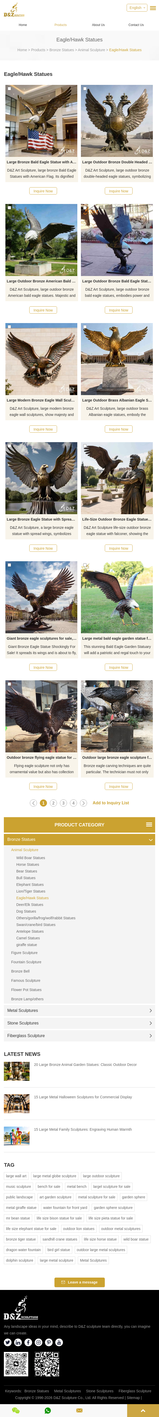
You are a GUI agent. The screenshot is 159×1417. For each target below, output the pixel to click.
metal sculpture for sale (96, 1197)
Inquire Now (43, 191)
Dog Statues (26, 911)
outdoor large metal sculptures (101, 1250)
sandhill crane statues (59, 1239)
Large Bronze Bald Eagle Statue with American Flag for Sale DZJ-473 (42, 162)
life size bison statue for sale (59, 1218)
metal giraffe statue (21, 1208)
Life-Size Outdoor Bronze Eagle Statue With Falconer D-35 (117, 519)
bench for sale (49, 1186)
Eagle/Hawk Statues (125, 50)
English (136, 8)
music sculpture (18, 1186)
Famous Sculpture (25, 980)
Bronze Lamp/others (27, 999)
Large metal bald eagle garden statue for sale (117, 638)
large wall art (16, 1176)
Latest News (22, 1054)
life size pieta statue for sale (111, 1218)
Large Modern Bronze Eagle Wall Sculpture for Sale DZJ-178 (42, 400)
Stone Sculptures (79, 1023)
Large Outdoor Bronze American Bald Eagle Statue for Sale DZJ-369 (42, 281)
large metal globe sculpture (54, 1176)
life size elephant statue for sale (31, 1229)
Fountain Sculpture (26, 962)
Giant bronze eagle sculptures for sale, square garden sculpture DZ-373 (42, 638)
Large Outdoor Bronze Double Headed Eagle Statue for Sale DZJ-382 (117, 162)
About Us (98, 25)
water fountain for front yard (65, 1208)
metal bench (77, 1186)
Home (23, 25)
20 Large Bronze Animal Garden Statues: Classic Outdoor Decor (85, 1065)
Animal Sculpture (91, 50)
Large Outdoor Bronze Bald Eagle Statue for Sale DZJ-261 (117, 281)
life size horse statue (100, 1239)
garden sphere (133, 1197)
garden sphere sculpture (113, 1208)
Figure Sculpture (24, 953)
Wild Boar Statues (30, 858)
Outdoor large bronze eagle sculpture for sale (117, 757)
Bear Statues (26, 871)
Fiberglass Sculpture (79, 1035)
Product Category (79, 824)
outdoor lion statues (79, 1229)
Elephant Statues (30, 885)
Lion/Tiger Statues (30, 891)
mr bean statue (18, 1218)
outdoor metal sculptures (121, 1229)
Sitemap (133, 1398)
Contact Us (136, 25)
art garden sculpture (56, 1197)
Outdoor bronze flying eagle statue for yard (42, 757)
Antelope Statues (30, 931)
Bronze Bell (20, 971)
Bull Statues (25, 878)
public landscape (19, 1197)
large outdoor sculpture (101, 1176)
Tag (9, 1165)
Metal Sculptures (79, 1010)
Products (60, 25)
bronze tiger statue (21, 1239)
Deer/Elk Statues (29, 905)
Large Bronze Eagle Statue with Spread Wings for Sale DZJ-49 (42, 519)
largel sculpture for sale (111, 1186)
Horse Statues (27, 864)
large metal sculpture (56, 1260)
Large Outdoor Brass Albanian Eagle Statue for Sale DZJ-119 (117, 400)
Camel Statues (28, 938)
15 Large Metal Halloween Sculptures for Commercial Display (83, 1097)
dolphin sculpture (19, 1260)
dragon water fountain (23, 1250)
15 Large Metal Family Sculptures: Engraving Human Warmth (83, 1129)
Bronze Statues (61, 50)
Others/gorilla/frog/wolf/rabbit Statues (45, 918)
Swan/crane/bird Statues (35, 925)
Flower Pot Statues (26, 990)
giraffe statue (26, 945)
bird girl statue (59, 1250)
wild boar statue (135, 1239)
